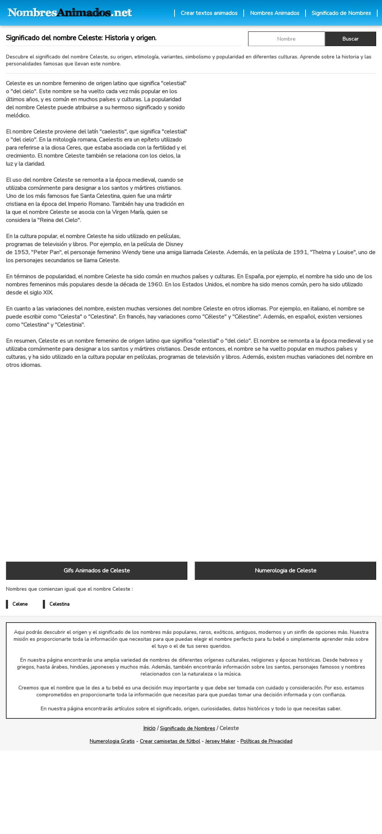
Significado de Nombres (341, 13)
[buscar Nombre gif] (286, 38)
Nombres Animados (274, 13)
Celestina (59, 604)
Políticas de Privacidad (266, 741)
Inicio (149, 728)
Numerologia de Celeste (286, 571)
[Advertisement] (285, 156)
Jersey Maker (220, 741)
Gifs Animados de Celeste (97, 571)
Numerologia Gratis (112, 741)
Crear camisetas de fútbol (170, 741)
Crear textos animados (209, 13)
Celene (19, 604)
